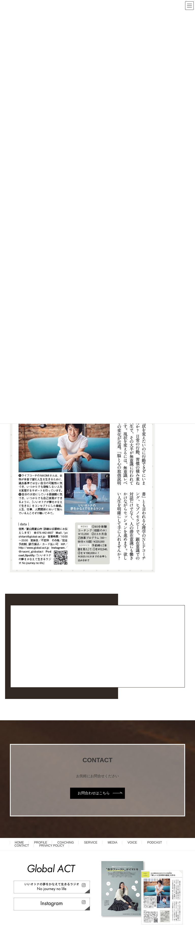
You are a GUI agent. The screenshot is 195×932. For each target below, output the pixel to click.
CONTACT (21, 845)
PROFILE (40, 842)
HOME (19, 842)
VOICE (132, 842)
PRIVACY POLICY (51, 845)
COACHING (65, 842)
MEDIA (112, 842)
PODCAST (154, 842)
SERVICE (90, 842)
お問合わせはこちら (94, 793)
